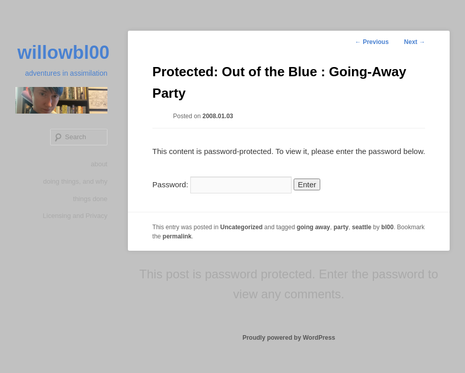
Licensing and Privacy (75, 216)
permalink (177, 236)
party (341, 227)
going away (313, 227)
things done (90, 199)
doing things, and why (75, 181)
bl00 (387, 227)
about (99, 164)
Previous (372, 42)
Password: (222, 184)
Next (414, 42)
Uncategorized (241, 227)
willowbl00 (63, 52)
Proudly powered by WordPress (288, 337)
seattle (361, 227)
